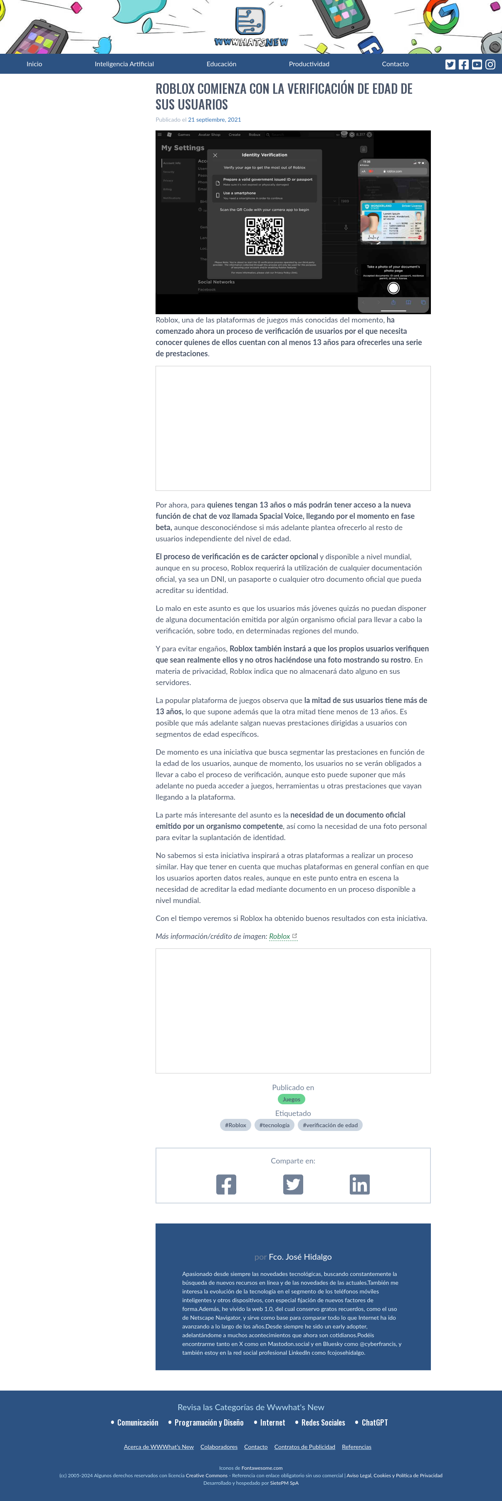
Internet (272, 1422)
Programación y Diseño (209, 1422)
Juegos (291, 1099)
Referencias (356, 1446)
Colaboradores (218, 1446)
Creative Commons (207, 1475)
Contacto (395, 64)
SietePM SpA (284, 1483)
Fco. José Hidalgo (300, 1256)
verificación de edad (332, 1124)
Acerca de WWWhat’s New (159, 1446)
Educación (222, 64)
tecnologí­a (276, 1124)
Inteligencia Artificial (124, 64)
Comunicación (137, 1422)
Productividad (309, 64)
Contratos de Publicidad (304, 1446)
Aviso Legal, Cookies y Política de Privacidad (395, 1475)
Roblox (279, 936)
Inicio (34, 64)
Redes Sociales (323, 1422)
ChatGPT (375, 1422)
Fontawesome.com (262, 1468)
